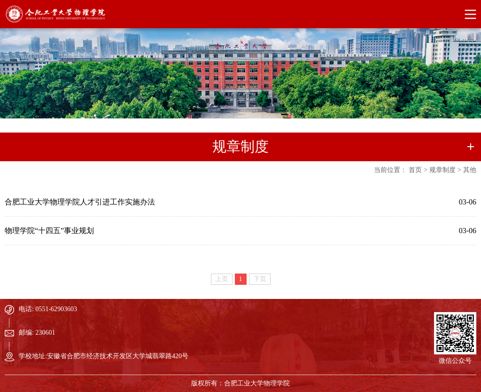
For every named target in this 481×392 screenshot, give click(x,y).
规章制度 (442, 169)
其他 (469, 169)
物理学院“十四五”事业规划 (49, 231)
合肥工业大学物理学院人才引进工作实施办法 (80, 202)
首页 (415, 169)
